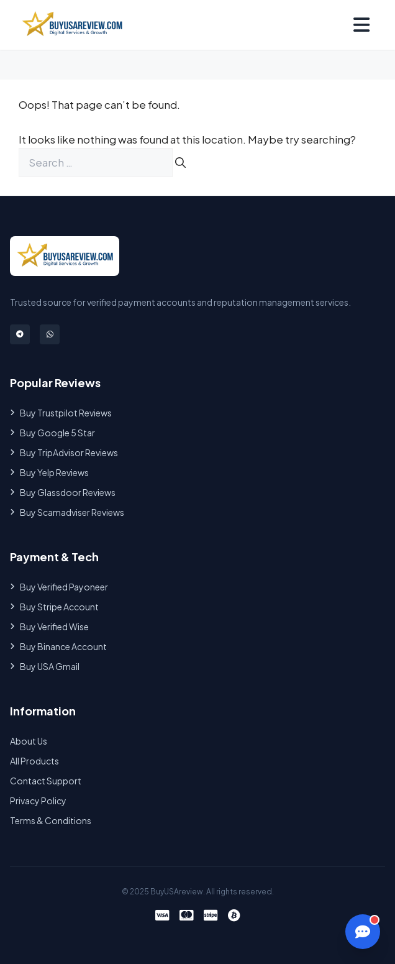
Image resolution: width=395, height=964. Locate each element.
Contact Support (45, 780)
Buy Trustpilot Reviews (61, 412)
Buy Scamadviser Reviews (67, 512)
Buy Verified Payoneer (59, 586)
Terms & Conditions (50, 820)
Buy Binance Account (58, 646)
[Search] (180, 163)
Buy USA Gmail (44, 666)
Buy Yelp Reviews (49, 472)
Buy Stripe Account (54, 606)
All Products (34, 760)
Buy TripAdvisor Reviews (64, 452)
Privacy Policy (38, 800)
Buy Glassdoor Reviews (63, 492)
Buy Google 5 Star (52, 432)
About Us (28, 740)
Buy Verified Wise (49, 626)
